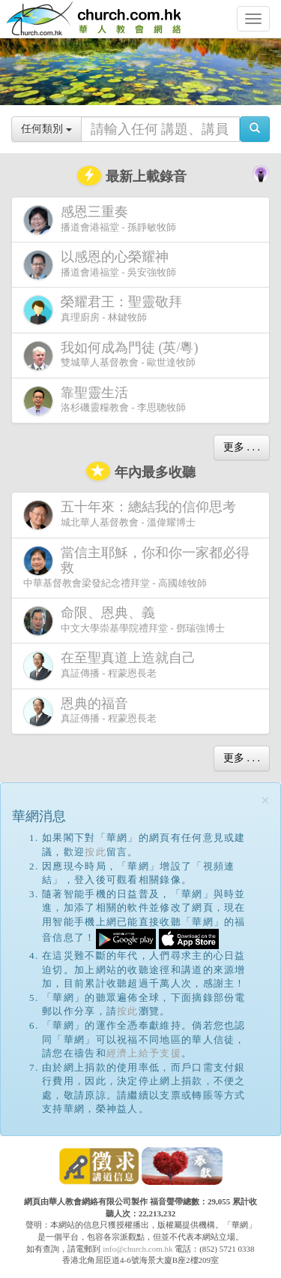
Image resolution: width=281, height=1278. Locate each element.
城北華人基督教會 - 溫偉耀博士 (132, 514)
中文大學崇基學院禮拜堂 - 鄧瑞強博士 (124, 620)
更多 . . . (241, 447)
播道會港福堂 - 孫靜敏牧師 (99, 219)
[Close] (265, 801)
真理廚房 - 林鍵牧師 (105, 309)
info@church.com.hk (137, 1248)
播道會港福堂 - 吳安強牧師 (99, 264)
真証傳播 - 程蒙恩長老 (112, 665)
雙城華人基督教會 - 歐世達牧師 (114, 355)
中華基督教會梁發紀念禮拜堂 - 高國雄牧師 (136, 567)
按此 (95, 852)
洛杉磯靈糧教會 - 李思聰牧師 (104, 400)
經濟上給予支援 (143, 1053)
